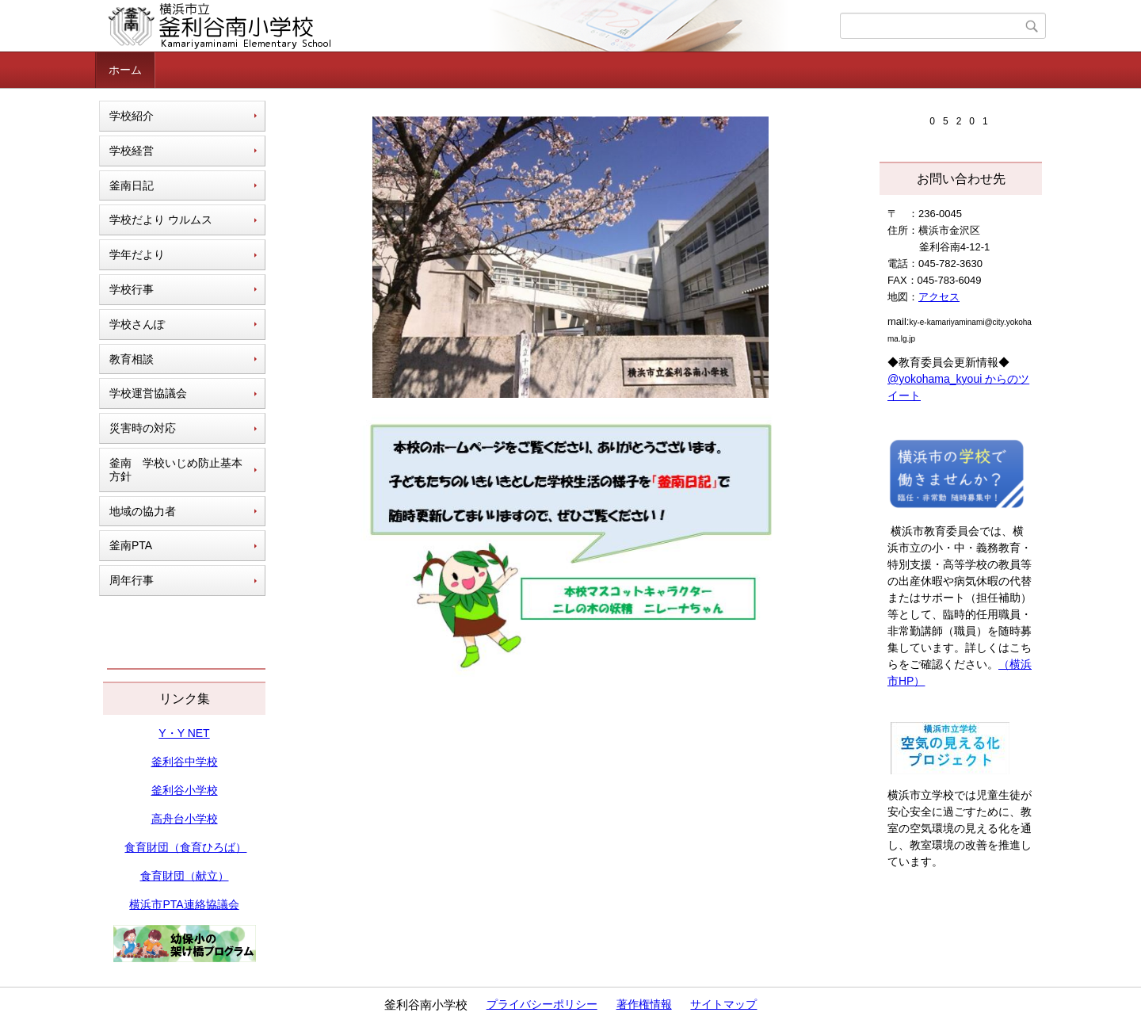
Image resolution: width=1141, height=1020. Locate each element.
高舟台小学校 (184, 818)
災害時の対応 (142, 428)
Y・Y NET (183, 733)
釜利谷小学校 (184, 790)
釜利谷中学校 (184, 761)
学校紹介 (131, 115)
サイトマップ (723, 1004)
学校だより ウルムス (160, 219)
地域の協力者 (142, 511)
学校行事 (131, 289)
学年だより (137, 254)
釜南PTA (130, 545)
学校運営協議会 (148, 393)
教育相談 (131, 359)
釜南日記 (131, 185)
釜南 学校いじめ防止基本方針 (175, 470)
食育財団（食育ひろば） (185, 847)
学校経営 (131, 150)
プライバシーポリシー (542, 1004)
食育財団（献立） (184, 875)
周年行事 (131, 580)
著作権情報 (644, 1004)
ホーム (125, 69)
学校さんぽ (137, 324)
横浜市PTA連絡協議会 (184, 904)
